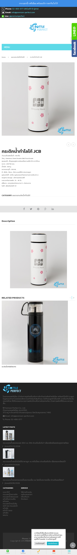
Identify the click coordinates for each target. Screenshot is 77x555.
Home (4, 57)
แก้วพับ (5, 512)
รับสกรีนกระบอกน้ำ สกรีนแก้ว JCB (73, 144)
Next (73, 297)
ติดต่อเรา (24, 499)
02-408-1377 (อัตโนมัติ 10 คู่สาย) (25, 8)
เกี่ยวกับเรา (25, 496)
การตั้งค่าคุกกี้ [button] (40, 543)
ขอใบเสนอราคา (26, 494)
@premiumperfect (16, 16)
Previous (70, 297)
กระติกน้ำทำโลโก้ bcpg (9, 367)
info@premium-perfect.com (23, 12)
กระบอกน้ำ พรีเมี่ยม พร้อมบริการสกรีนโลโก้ (38, 3)
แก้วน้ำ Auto (7, 510)
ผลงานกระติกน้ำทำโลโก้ (17, 57)
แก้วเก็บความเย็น (9, 499)
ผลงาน (5, 515)
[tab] (38, 221)
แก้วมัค (5, 508)
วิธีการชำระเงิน (26, 492)
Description (8, 221)
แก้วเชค (6, 501)
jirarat (7, 446)
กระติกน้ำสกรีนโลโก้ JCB (69, 144)
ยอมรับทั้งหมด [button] (52, 543)
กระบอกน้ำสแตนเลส (10, 496)
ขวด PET (6, 492)
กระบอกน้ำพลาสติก (10, 494)
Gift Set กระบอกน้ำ (10, 505)
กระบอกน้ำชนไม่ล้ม (10, 503)
